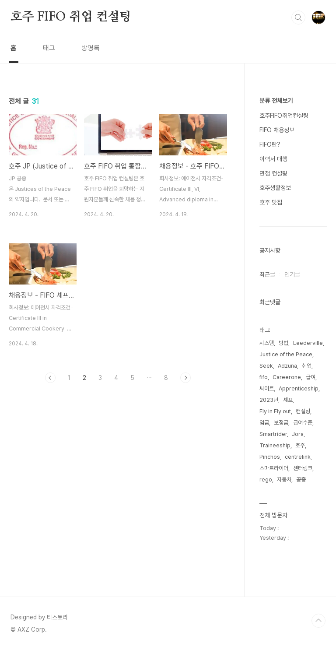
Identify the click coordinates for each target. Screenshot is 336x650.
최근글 (267, 274)
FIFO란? (269, 144)
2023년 (268, 400)
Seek (266, 365)
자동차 (284, 479)
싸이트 (266, 388)
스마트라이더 (273, 468)
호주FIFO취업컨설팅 (283, 115)
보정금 (281, 422)
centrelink (298, 456)
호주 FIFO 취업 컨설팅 (70, 17)
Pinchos (269, 456)
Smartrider (273, 434)
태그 (49, 48)
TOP (319, 621)
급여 (310, 377)
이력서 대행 (273, 158)
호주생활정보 (275, 187)
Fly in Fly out (275, 411)
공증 (301, 479)
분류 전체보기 (276, 100)
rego (265, 479)
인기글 (292, 274)
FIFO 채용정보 (276, 130)
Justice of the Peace (285, 354)
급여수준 (302, 422)
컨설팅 (303, 411)
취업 (307, 365)
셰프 (288, 400)
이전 (50, 377)
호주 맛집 (270, 202)
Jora (298, 434)
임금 (264, 422)
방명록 (90, 48)
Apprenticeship (298, 388)
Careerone (287, 377)
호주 (300, 445)
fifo (263, 377)
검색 (298, 17)
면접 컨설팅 (273, 173)
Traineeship (274, 445)
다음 (185, 377)
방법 (283, 343)
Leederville (308, 343)
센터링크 (302, 468)
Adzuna (287, 365)
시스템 (266, 343)
